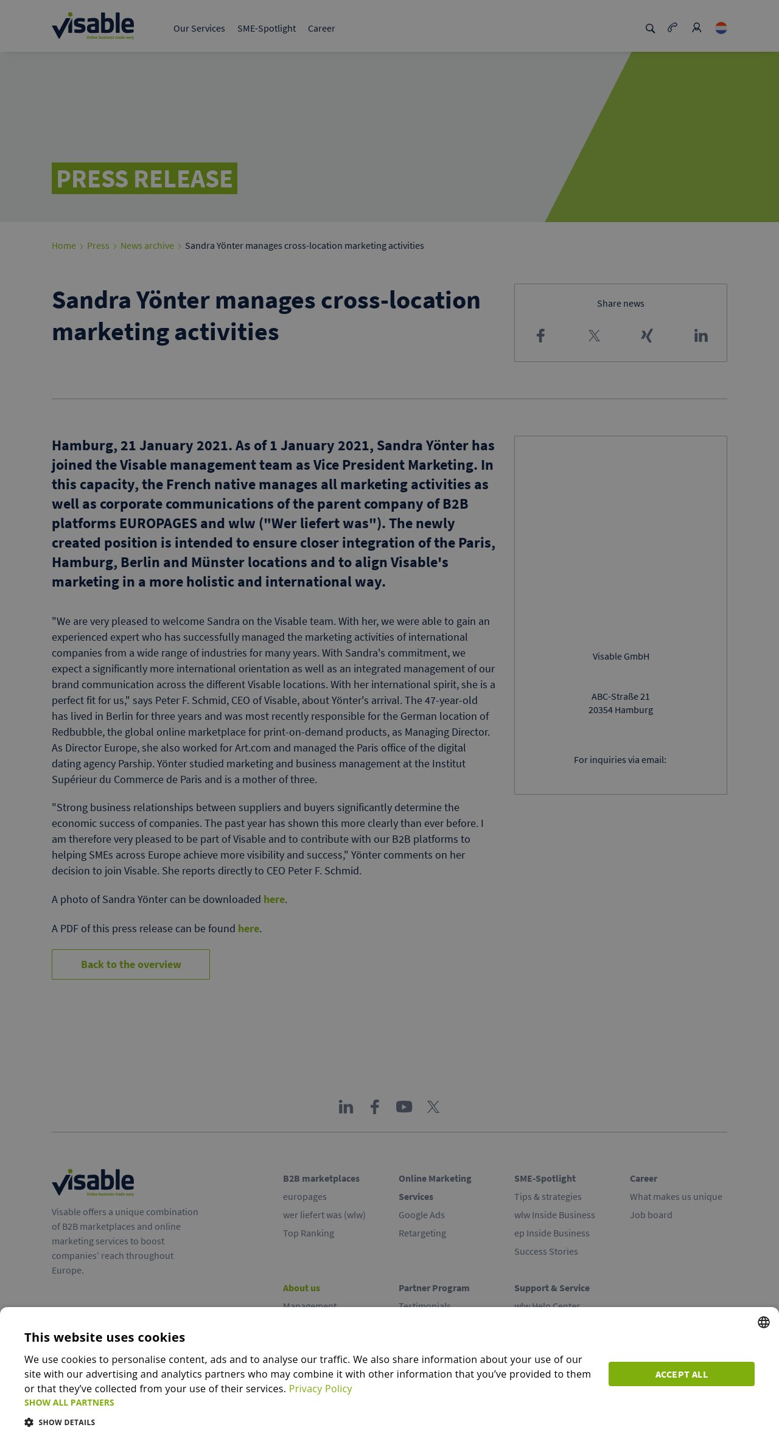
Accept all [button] (681, 1374)
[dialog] (389, 1377)
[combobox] (764, 1322)
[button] (309, 1402)
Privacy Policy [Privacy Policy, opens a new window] (320, 1388)
